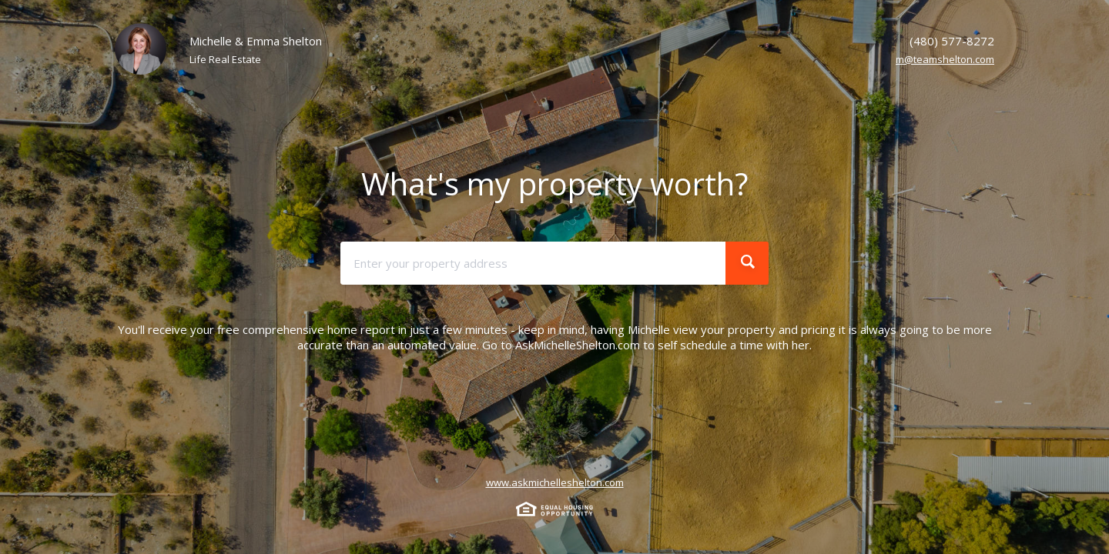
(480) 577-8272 (952, 40)
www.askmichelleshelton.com (555, 482)
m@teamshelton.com (945, 59)
